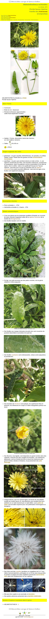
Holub (24, 98)
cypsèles (18, 571)
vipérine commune (34, 217)
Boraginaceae (15, 219)
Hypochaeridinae (12, 15)
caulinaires (15, 355)
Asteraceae (43, 11)
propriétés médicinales (34, 596)
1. (19, 604)
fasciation (32, 594)
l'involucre (18, 404)
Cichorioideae (12, 17)
